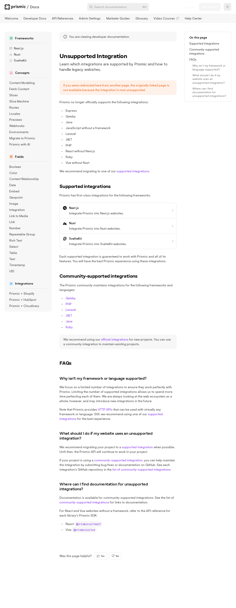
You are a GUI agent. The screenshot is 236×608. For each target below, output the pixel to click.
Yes (101, 555)
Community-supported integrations (101, 276)
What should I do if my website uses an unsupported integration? (105, 436)
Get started (209, 6)
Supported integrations (87, 186)
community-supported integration (118, 460)
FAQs (68, 363)
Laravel (71, 310)
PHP (69, 304)
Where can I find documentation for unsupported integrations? (103, 486)
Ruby (69, 327)
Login (189, 7)
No (115, 555)
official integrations (114, 339)
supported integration (137, 447)
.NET (69, 315)
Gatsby (71, 298)
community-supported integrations (84, 502)
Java (69, 321)
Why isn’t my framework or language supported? (105, 378)
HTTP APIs (105, 409)
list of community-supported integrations (141, 469)
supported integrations (133, 171)
